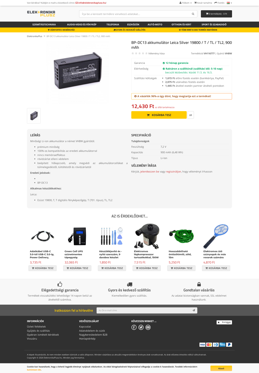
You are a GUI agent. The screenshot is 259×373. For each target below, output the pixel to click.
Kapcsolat (85, 326)
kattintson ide (34, 369)
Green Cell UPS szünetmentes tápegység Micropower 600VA (76, 256)
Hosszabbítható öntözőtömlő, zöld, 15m (180, 254)
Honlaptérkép (87, 338)
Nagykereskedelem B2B (93, 334)
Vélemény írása (156, 53)
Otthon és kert (181, 24)
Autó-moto (155, 24)
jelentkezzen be (149, 171)
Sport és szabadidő (214, 24)
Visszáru (32, 338)
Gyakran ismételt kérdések (43, 334)
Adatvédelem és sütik (92, 330)
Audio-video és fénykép (81, 24)
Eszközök (133, 24)
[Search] (193, 13)
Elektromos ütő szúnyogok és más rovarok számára (214, 254)
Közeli (221, 368)
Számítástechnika (44, 24)
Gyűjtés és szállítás (38, 330)
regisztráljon (173, 171)
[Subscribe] (193, 310)
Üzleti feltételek (36, 326)
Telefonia (112, 24)
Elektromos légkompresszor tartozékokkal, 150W (146, 254)
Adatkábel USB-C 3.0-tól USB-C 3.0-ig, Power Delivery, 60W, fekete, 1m (42, 256)
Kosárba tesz (159, 115)
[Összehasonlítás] (190, 115)
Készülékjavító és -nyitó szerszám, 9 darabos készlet (110, 254)
